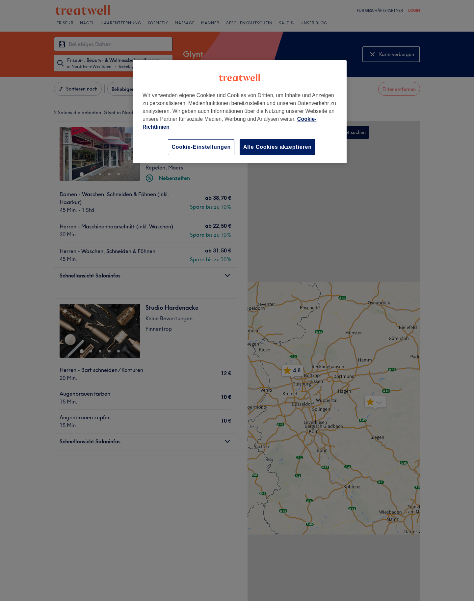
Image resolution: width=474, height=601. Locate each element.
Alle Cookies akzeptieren (277, 147)
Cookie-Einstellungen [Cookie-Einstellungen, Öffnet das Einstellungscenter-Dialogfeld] (201, 147)
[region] (240, 111)
